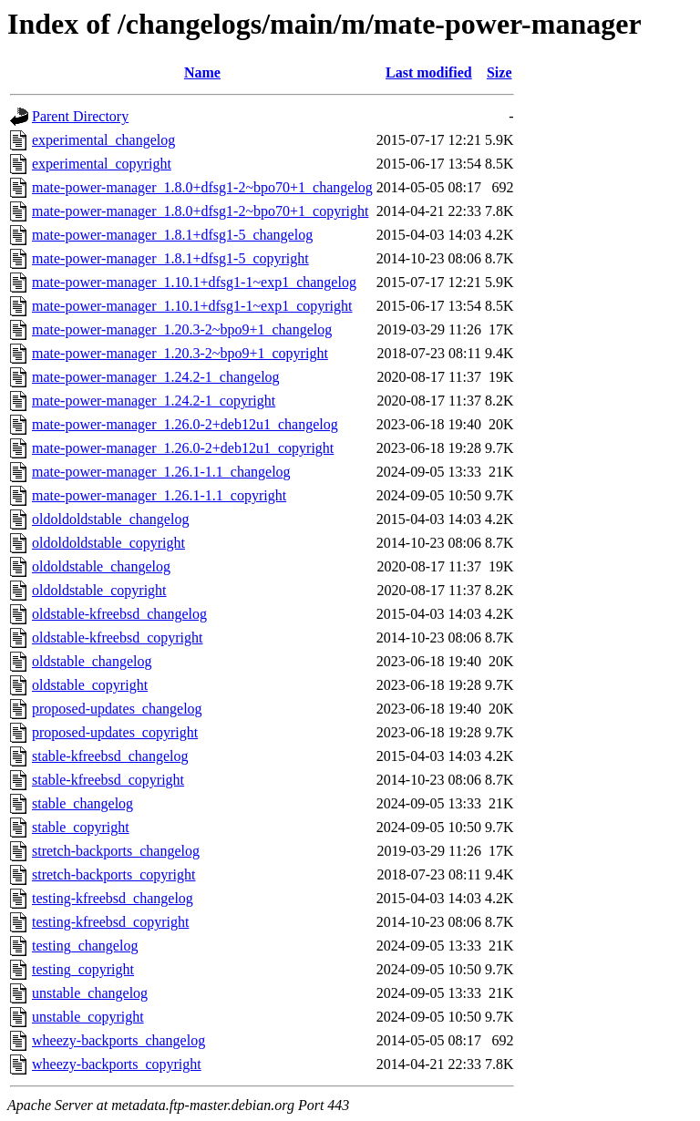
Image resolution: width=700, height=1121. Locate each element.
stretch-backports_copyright (114, 874)
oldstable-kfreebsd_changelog (119, 614)
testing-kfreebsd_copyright (110, 922)
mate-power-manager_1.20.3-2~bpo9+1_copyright (180, 353)
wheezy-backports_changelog (118, 1040)
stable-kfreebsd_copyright (108, 779)
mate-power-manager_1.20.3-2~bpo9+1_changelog (182, 329)
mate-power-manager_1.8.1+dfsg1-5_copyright (170, 258)
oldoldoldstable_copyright (108, 542)
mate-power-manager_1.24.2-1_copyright (153, 400)
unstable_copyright (88, 1016)
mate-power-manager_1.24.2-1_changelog (156, 377)
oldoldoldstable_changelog (110, 519)
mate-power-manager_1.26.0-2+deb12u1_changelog (185, 424)
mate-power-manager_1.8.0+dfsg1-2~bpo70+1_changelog (202, 187)
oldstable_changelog (92, 661)
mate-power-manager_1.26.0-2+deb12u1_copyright (183, 448)
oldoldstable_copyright (99, 590)
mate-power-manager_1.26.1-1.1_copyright (159, 495)
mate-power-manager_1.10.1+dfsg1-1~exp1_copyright (192, 306)
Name (202, 72)
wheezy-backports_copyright (116, 1064)
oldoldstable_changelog (101, 566)
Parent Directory (80, 116)
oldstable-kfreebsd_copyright (117, 637)
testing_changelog (85, 945)
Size (499, 72)
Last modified (429, 72)
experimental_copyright (101, 163)
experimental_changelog (103, 140)
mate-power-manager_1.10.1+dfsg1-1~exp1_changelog (194, 282)
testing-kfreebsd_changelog (112, 898)
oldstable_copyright (90, 685)
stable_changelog (82, 803)
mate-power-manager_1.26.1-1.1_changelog (161, 471)
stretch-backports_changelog (116, 851)
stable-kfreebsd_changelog (110, 756)
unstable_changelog (90, 993)
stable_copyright (80, 827)
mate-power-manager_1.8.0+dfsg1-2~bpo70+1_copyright (200, 211)
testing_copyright (83, 969)
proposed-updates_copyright (115, 732)
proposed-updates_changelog (117, 708)
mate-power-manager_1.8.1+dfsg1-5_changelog (172, 234)
